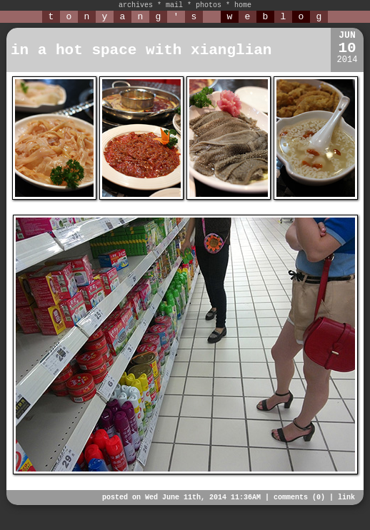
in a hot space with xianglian (141, 50)
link (346, 497)
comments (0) (299, 497)
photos (208, 5)
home (242, 5)
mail (174, 5)
